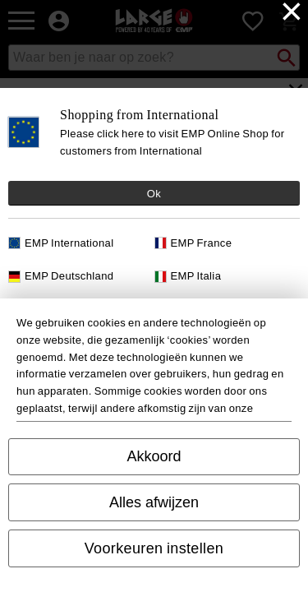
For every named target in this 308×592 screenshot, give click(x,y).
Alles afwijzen (154, 502)
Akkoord (153, 456)
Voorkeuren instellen (154, 548)
